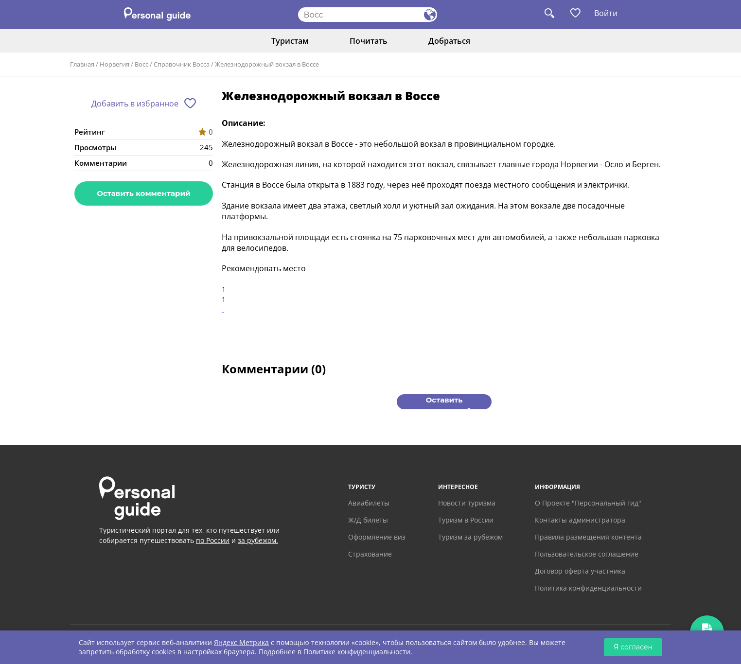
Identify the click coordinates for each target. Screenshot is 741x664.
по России (212, 540)
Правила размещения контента (588, 537)
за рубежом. (258, 540)
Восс (141, 64)
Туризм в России (466, 519)
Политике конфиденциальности (356, 651)
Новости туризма (466, 502)
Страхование (370, 554)
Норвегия (114, 64)
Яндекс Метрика (241, 642)
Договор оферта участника (580, 571)
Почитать (369, 40)
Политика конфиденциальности (588, 588)
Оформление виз (377, 537)
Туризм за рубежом (470, 537)
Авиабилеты (368, 502)
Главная (82, 64)
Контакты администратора (580, 519)
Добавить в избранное (134, 103)
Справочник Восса (182, 64)
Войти (606, 13)
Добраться (449, 40)
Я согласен (633, 647)
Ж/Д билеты (368, 519)
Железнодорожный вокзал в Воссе (267, 64)
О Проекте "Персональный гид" (588, 502)
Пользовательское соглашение (586, 554)
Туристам (290, 40)
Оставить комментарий (143, 193)
